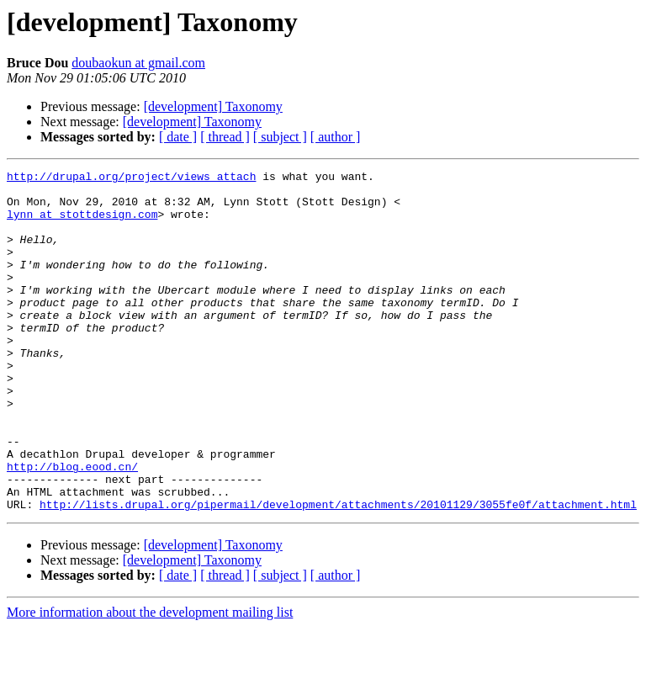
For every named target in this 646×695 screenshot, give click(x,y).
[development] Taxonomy (213, 106)
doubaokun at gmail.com (138, 63)
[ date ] (178, 137)
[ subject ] (280, 137)
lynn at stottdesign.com (82, 223)
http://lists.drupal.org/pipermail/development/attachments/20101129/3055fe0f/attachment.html (338, 572)
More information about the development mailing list (150, 680)
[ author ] (335, 137)
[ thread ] (225, 137)
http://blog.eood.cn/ (72, 526)
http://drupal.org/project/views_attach (131, 178)
